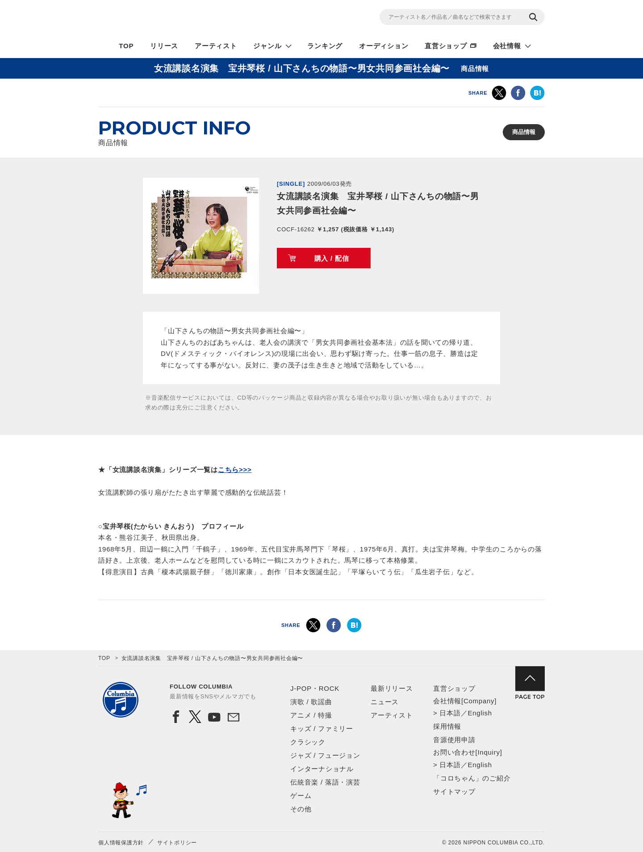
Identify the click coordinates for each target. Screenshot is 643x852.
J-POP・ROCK (314, 688)
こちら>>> (235, 469)
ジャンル (267, 46)
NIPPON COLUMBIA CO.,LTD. (178, 18)
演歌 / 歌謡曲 (311, 702)
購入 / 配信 (331, 258)
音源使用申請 (454, 739)
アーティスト (216, 46)
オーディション (383, 46)
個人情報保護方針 (121, 842)
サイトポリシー (177, 842)
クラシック (308, 742)
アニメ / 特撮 (311, 715)
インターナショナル (322, 769)
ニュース (385, 702)
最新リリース (392, 688)
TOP (126, 46)
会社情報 (507, 46)
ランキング (324, 46)
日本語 (449, 713)
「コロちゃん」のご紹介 (471, 778)
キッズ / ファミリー (321, 728)
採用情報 (447, 726)
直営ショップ (446, 46)
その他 (300, 809)
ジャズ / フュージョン (325, 755)
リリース (164, 46)
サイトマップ (454, 791)
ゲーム (300, 795)
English (480, 713)
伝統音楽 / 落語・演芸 (325, 782)
